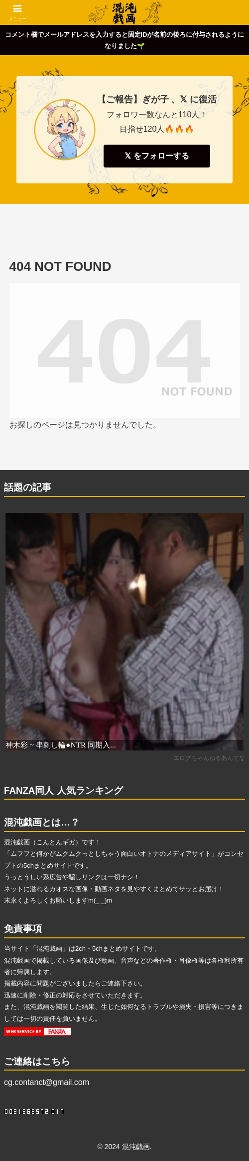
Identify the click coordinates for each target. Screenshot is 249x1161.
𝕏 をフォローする (156, 156)
